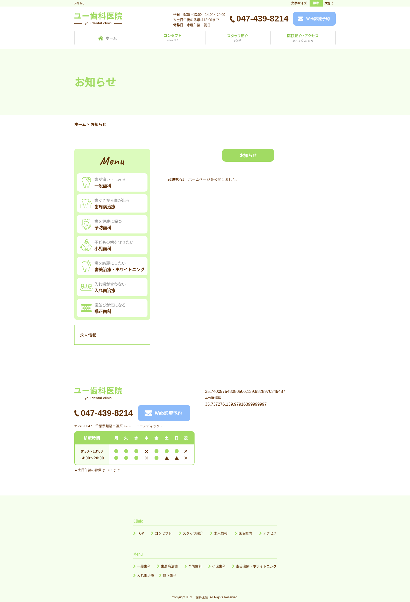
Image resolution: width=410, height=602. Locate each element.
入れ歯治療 (145, 575)
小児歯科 (219, 566)
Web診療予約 (318, 18)
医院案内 (245, 533)
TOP (140, 533)
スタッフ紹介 (193, 533)
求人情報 (88, 335)
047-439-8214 (262, 18)
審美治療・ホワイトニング (256, 566)
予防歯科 (195, 566)
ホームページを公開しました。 (214, 179)
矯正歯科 (169, 575)
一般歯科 (144, 566)
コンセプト (163, 533)
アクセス (270, 533)
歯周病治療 (169, 566)
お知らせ (248, 155)
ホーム (80, 124)
